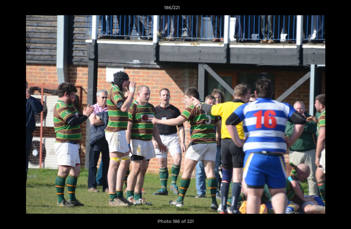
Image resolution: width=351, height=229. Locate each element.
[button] (324, 9)
